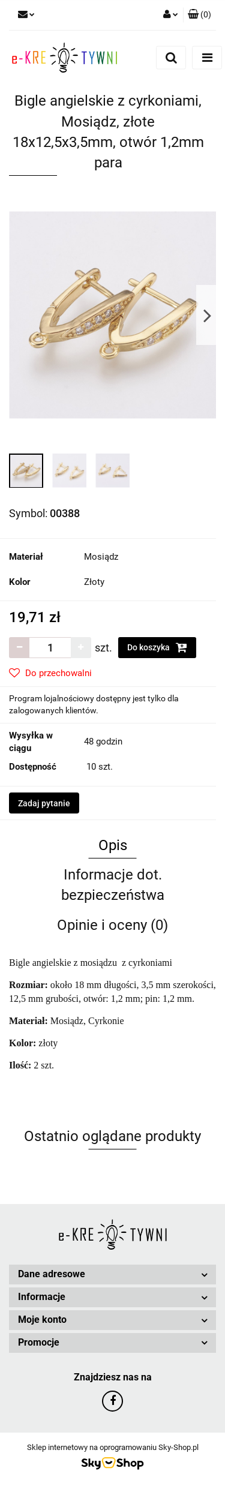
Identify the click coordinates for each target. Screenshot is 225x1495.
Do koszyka (157, 647)
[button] (199, 15)
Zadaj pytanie (44, 803)
